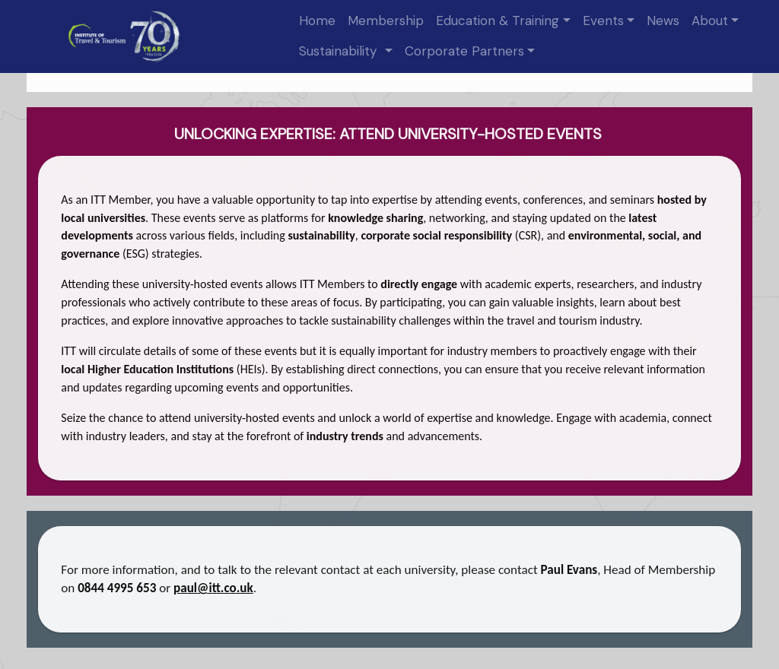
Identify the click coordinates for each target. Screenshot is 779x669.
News (663, 20)
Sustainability (340, 51)
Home (317, 20)
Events (603, 20)
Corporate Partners (464, 51)
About (710, 20)
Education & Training (497, 20)
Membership (386, 20)
